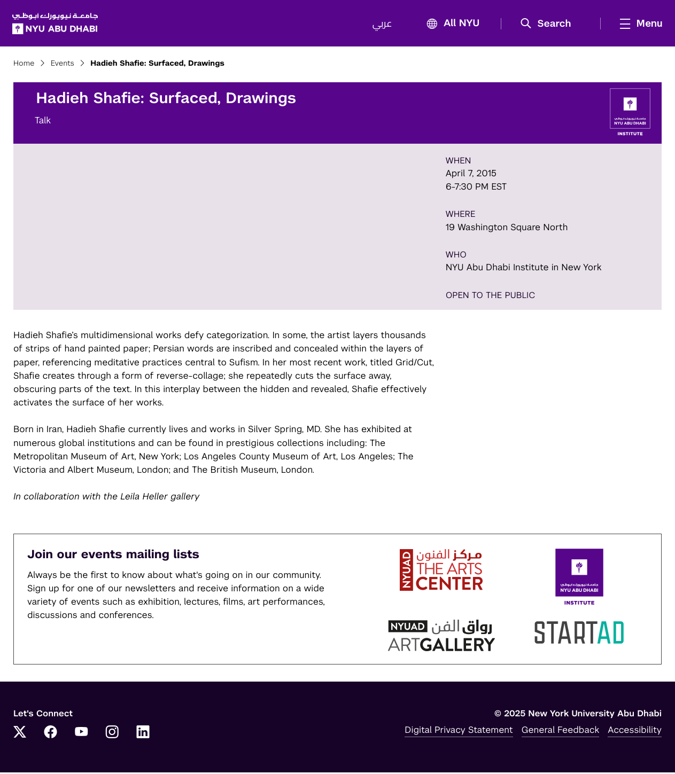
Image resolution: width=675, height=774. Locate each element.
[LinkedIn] (143, 734)
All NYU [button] (449, 25)
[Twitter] (19, 734)
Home (24, 65)
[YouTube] (81, 734)
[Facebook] (50, 734)
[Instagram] (112, 734)
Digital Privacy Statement (459, 731)
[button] (549, 24)
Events (62, 65)
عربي (381, 24)
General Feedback (561, 731)
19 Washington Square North (507, 228)
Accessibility (635, 731)
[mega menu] (637, 24)
